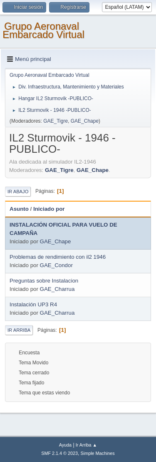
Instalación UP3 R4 (33, 304)
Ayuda (65, 444)
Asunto (19, 209)
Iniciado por (49, 209)
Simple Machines (98, 453)
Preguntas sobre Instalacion (44, 281)
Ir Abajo (17, 191)
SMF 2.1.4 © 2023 (59, 453)
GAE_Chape (85, 121)
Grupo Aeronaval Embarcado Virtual (43, 30)
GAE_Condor (56, 265)
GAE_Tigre (55, 121)
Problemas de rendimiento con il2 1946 (58, 257)
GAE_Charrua (57, 289)
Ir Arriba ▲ (86, 444)
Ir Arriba (18, 330)
